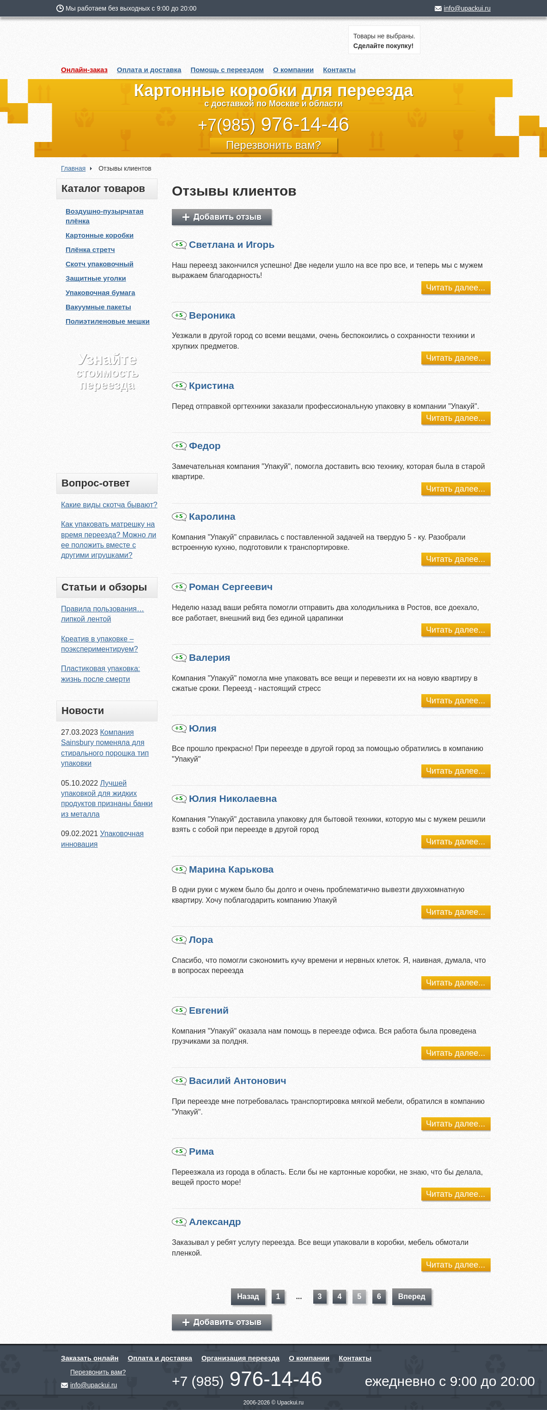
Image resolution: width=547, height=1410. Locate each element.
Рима (193, 1151)
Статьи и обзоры (104, 587)
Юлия (194, 728)
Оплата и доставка (149, 70)
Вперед (411, 1296)
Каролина (204, 516)
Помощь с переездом (227, 70)
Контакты (339, 70)
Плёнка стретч (90, 249)
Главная (73, 168)
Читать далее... (455, 287)
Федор (196, 446)
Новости (82, 710)
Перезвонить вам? (273, 145)
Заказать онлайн (89, 1358)
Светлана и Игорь (223, 245)
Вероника (203, 315)
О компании (293, 70)
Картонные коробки (100, 235)
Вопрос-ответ (95, 483)
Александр (206, 1222)
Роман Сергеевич (222, 587)
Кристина (203, 386)
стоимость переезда (106, 371)
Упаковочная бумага (100, 292)
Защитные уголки (96, 278)
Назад (248, 1296)
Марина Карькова (223, 869)
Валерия (201, 658)
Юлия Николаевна (224, 799)
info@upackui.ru (467, 8)
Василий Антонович (229, 1081)
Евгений (200, 1010)
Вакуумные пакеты (98, 307)
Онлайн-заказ (84, 70)
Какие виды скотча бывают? (109, 505)
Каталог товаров (103, 188)
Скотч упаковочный (100, 264)
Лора (192, 940)
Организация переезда (240, 1358)
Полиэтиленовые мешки (108, 321)
